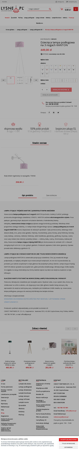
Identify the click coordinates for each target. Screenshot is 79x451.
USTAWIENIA (68, 447)
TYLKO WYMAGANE (68, 443)
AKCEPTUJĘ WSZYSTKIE (68, 439)
